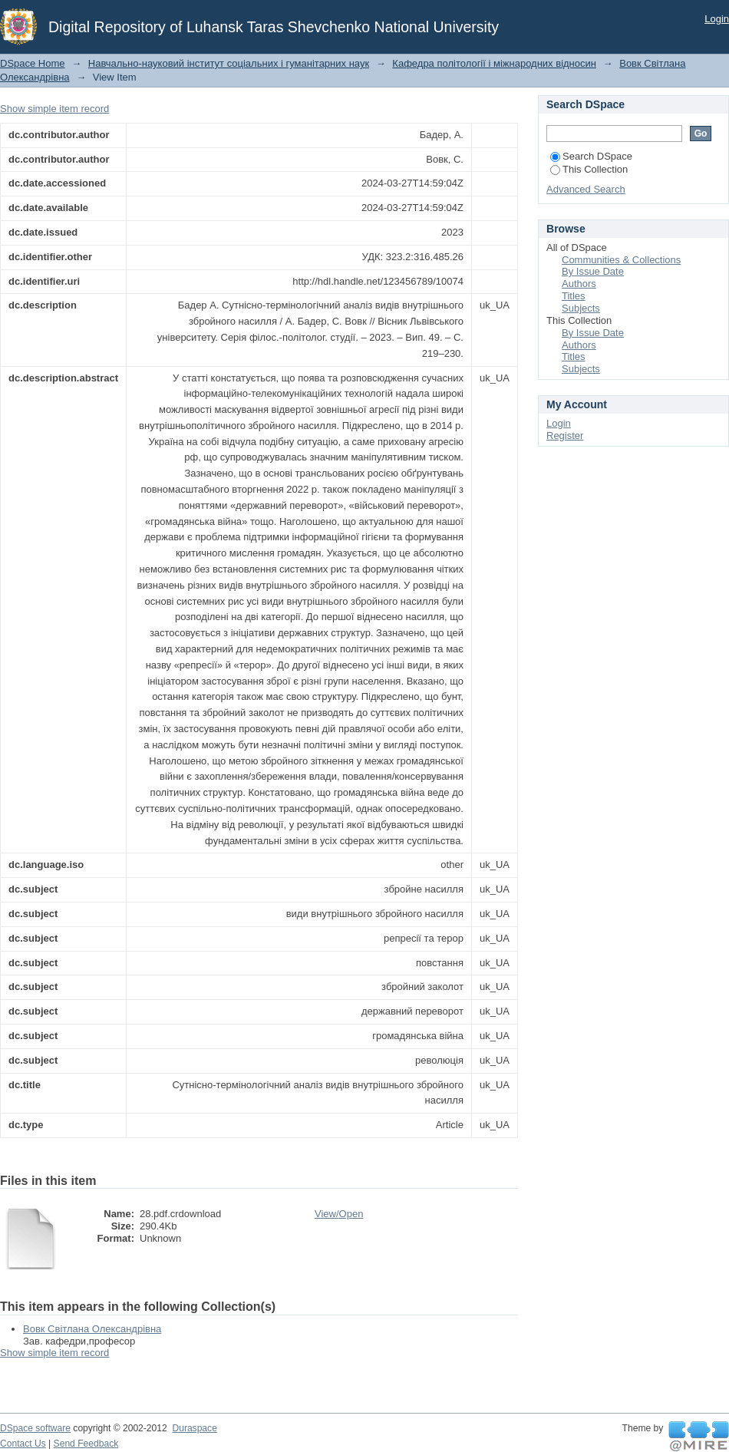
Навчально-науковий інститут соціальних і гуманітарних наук (228, 63)
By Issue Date (593, 271)
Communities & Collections (621, 260)
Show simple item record (54, 108)
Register (564, 435)
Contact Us (23, 1443)
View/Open (339, 1213)
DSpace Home (32, 63)
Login (716, 19)
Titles (574, 296)
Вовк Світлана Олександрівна (92, 1329)
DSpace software (35, 1428)
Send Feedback (86, 1443)
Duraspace (194, 1428)
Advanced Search (585, 189)
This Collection (589, 169)
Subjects (581, 308)
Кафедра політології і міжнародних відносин (494, 63)
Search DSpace (591, 156)
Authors (579, 283)
